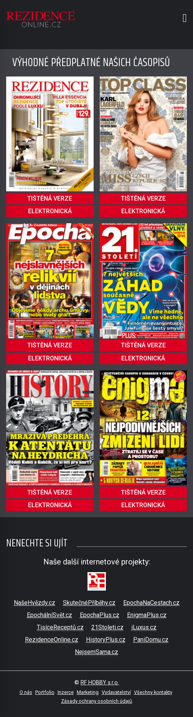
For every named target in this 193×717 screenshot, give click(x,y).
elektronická (50, 211)
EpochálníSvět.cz (49, 615)
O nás (26, 692)
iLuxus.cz (144, 627)
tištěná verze (49, 198)
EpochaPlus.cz (99, 615)
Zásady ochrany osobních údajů (96, 701)
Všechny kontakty (153, 692)
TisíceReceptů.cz (60, 627)
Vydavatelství (116, 692)
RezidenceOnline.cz (51, 639)
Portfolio (44, 692)
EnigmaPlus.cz (147, 615)
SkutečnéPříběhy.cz (89, 602)
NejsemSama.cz (96, 652)
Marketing (88, 692)
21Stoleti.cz (107, 627)
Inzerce (66, 692)
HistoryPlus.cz (105, 639)
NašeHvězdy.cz (34, 602)
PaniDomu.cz (150, 639)
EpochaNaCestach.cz (151, 602)
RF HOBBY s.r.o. (100, 682)
